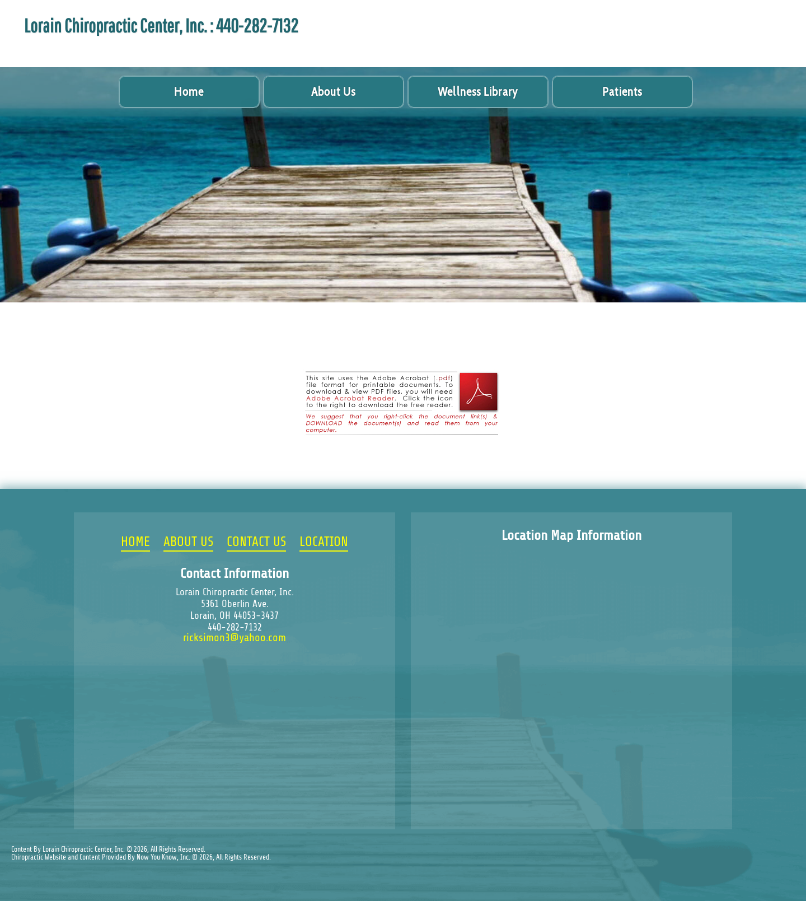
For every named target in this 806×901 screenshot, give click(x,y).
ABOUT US (188, 542)
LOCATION (323, 542)
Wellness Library (478, 92)
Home (188, 92)
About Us (333, 92)
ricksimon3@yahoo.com (234, 638)
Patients (622, 92)
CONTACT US (256, 542)
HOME (135, 542)
